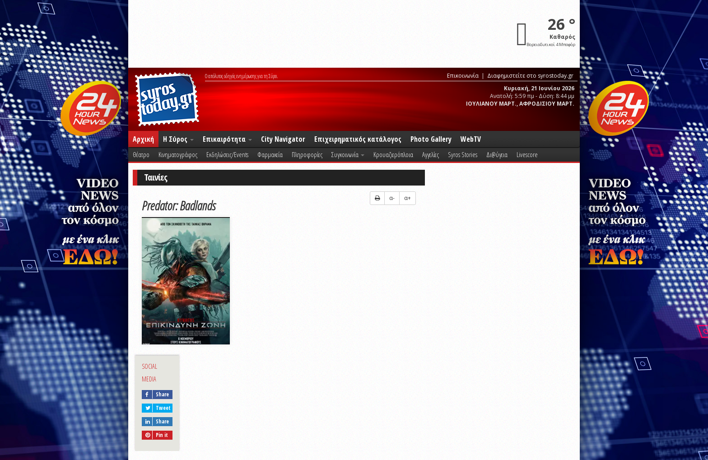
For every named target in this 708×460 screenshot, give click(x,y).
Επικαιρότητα (227, 139)
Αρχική (143, 139)
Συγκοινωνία (347, 154)
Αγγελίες (430, 154)
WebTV (471, 139)
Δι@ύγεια (497, 154)
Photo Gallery (431, 139)
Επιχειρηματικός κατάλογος (357, 139)
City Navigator (283, 139)
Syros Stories (462, 154)
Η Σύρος (178, 139)
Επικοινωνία (463, 75)
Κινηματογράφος (177, 154)
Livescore (527, 154)
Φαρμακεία (270, 154)
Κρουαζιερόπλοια (393, 154)
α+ (407, 198)
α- (392, 198)
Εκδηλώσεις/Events (227, 154)
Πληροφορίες (307, 154)
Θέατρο (141, 154)
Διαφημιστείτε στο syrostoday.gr (530, 75)
